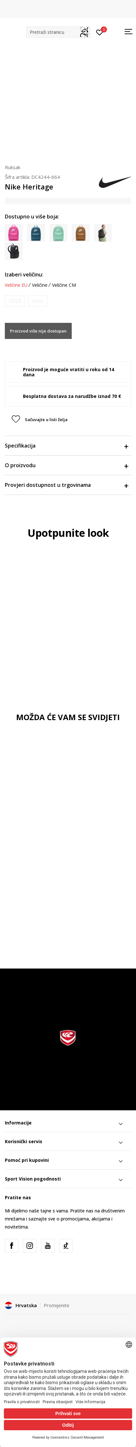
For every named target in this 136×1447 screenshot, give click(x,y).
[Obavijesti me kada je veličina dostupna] (15, 301)
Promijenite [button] (56, 1305)
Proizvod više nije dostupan (38, 331)
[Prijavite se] (100, 32)
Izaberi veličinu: (24, 274)
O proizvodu (66, 465)
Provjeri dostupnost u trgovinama (66, 484)
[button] (58, 32)
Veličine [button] (39, 285)
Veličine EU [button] (16, 285)
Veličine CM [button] (64, 285)
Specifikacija (66, 445)
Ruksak (12, 167)
